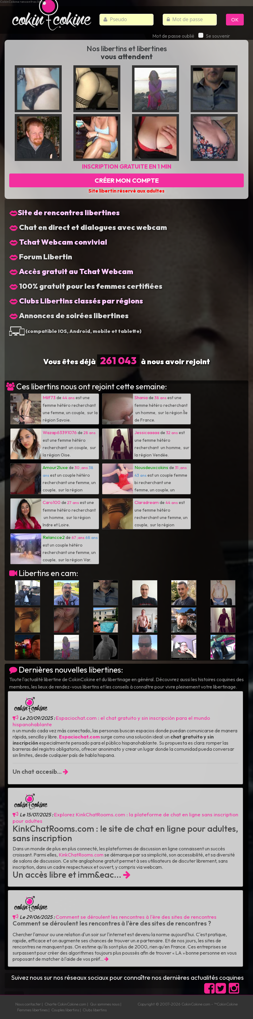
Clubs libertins (95, 1009)
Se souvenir (214, 36)
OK (235, 20)
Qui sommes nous (104, 1004)
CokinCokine (191, 1004)
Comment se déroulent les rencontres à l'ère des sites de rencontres (136, 917)
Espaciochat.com (79, 737)
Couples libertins (65, 1009)
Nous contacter (28, 1004)
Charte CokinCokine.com (65, 1004)
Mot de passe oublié (173, 36)
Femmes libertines (32, 1009)
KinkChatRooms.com (81, 855)
